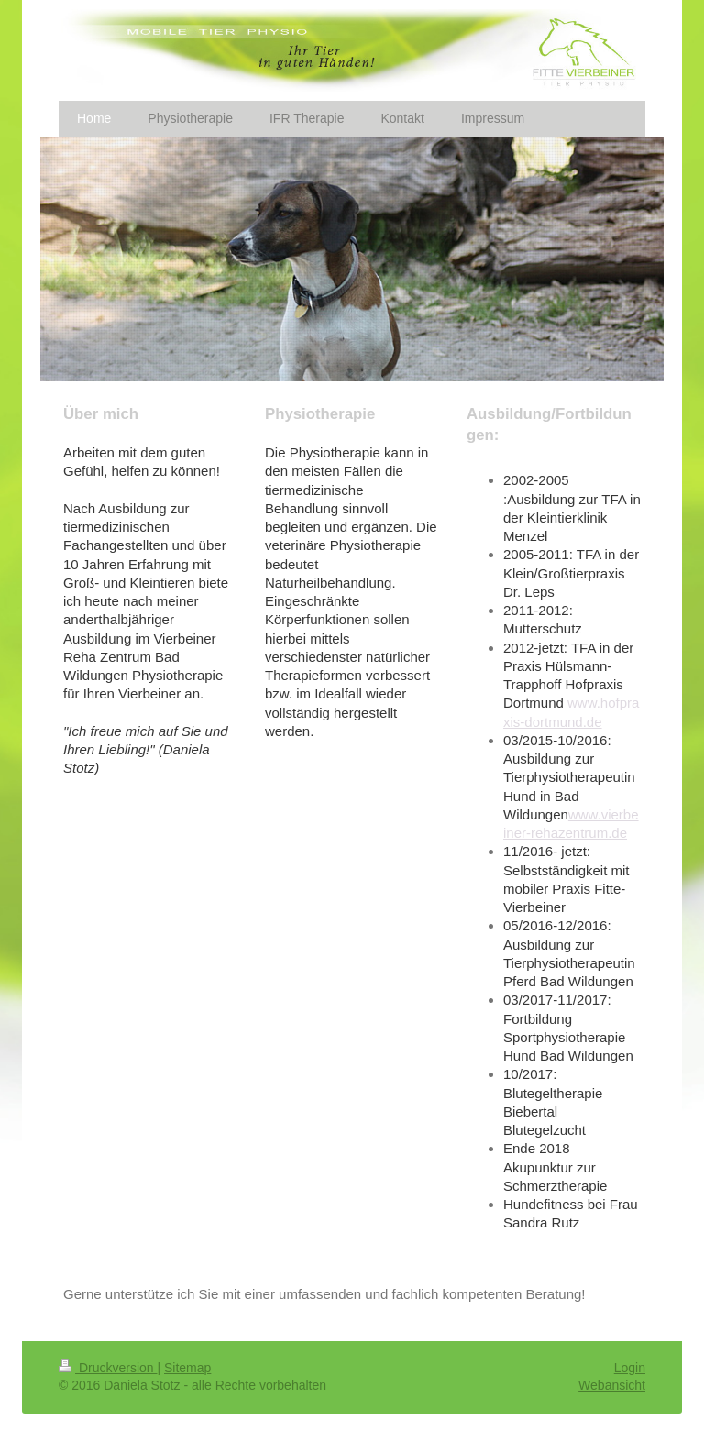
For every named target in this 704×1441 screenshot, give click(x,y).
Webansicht (611, 1385)
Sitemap (187, 1367)
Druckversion (108, 1367)
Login (629, 1367)
